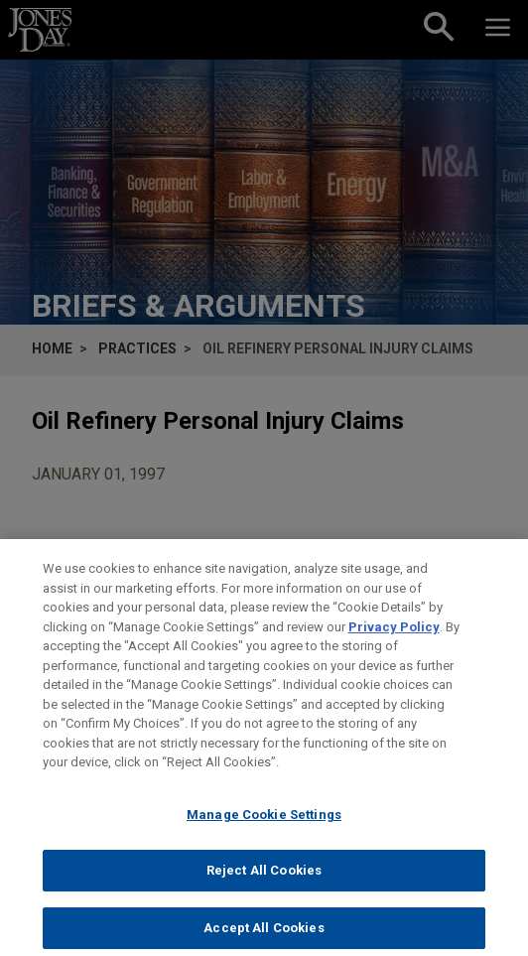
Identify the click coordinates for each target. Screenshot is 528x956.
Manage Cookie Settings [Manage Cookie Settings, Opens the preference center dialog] (264, 823)
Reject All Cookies (264, 880)
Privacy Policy (394, 635)
